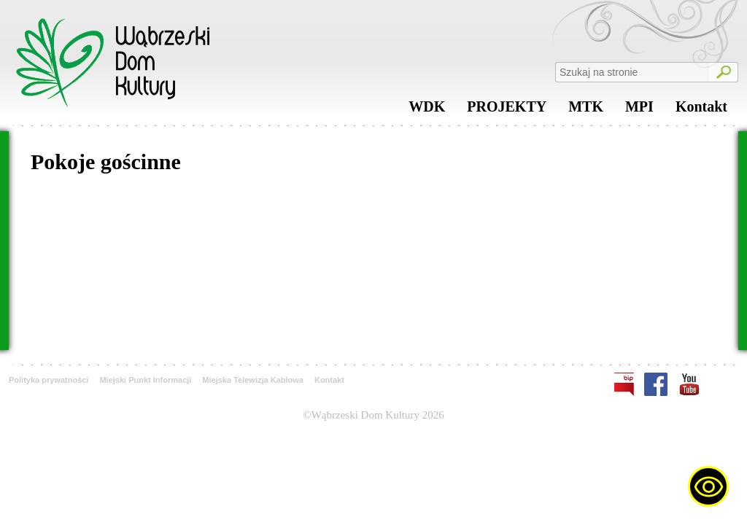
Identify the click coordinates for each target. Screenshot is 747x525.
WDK (427, 110)
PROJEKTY (506, 110)
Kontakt (701, 110)
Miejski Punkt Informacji (145, 380)
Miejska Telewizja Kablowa (252, 380)
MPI (639, 110)
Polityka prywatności (48, 380)
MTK (585, 110)
